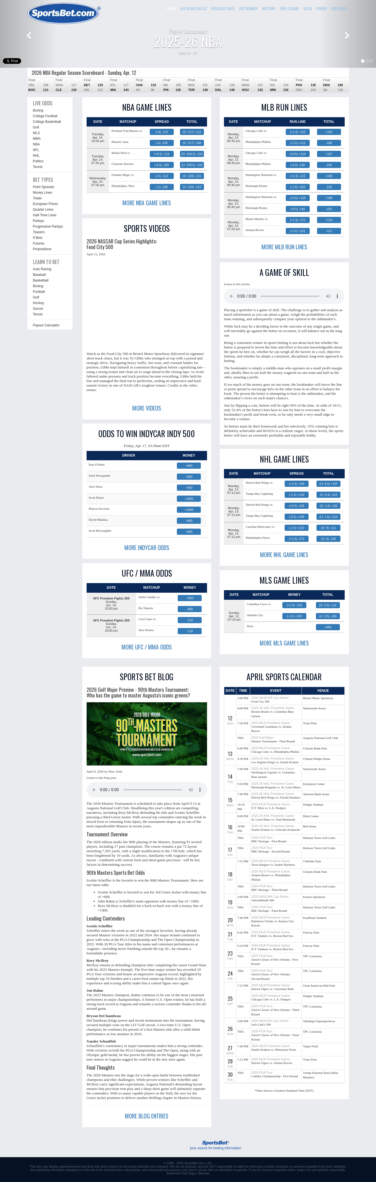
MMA (37, 139)
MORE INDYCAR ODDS (146, 547)
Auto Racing (42, 269)
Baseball (39, 275)
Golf (36, 127)
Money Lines (42, 193)
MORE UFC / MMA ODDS (147, 647)
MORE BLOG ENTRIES (146, 1116)
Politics (38, 161)
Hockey (38, 303)
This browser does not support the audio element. (284, 296)
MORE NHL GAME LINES (284, 554)
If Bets (38, 238)
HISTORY (268, 8)
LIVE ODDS (339, 8)
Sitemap (203, 1173)
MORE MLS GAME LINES (284, 643)
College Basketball (47, 122)
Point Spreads (43, 187)
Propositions (42, 249)
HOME (171, 8)
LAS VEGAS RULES (193, 8)
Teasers (39, 232)
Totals (37, 198)
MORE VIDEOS (146, 408)
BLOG (308, 8)
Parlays (38, 221)
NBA (36, 144)
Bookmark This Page (181, 1173)
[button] (28, 34)
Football (39, 292)
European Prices (45, 204)
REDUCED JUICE (223, 8)
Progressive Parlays (48, 226)
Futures (39, 243)
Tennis (38, 167)
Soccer (38, 309)
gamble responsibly (331, 1170)
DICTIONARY (248, 8)
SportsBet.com (194, 1163)
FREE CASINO (289, 8)
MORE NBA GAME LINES (146, 203)
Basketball (41, 280)
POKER (321, 8)
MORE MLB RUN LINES (284, 247)
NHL (36, 156)
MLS (36, 133)
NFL (36, 150)
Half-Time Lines (45, 215)
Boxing (38, 110)
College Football (45, 116)
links (90, 1166)
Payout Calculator (46, 325)
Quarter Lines (43, 209)
